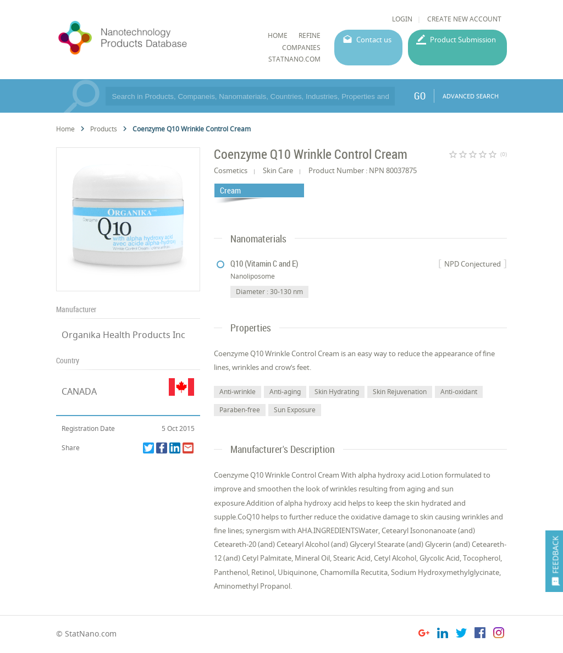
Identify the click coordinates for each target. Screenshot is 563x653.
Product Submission (463, 40)
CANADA (79, 391)
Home (65, 129)
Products (103, 129)
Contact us (373, 40)
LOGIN (402, 19)
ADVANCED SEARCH (471, 96)
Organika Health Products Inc (123, 335)
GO (420, 95)
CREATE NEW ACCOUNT (464, 19)
